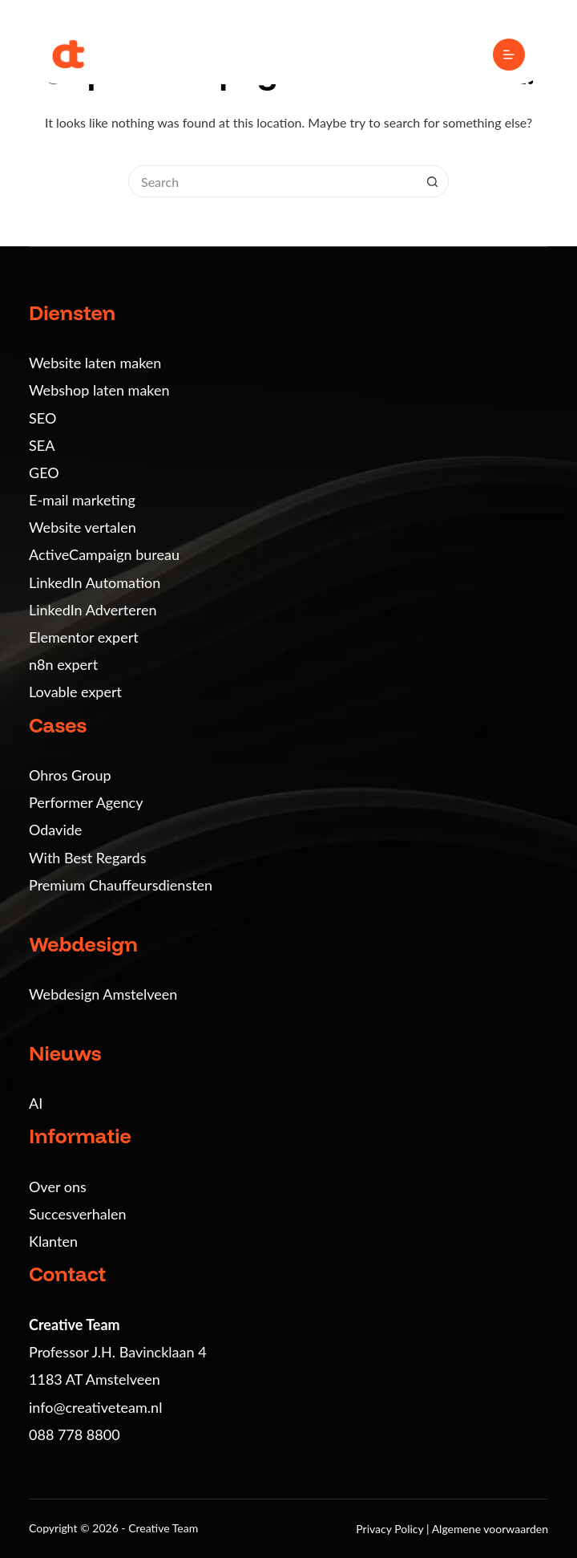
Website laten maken (95, 362)
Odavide (55, 829)
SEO (42, 418)
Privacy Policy (391, 1529)
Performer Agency (86, 802)
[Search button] (433, 181)
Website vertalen (82, 527)
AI (35, 1103)
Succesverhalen (78, 1214)
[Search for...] (272, 181)
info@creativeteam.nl (95, 1407)
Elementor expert (84, 637)
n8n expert (63, 664)
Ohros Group (70, 775)
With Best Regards (87, 857)
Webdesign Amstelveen (103, 994)
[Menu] (509, 55)
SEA (41, 445)
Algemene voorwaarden (490, 1529)
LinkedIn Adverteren (92, 610)
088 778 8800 (74, 1434)
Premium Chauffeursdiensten (120, 885)
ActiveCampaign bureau (104, 554)
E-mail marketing (82, 500)
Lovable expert (75, 691)
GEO (44, 472)
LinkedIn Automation (94, 582)
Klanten (53, 1241)
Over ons (58, 1186)
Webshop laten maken (99, 390)
